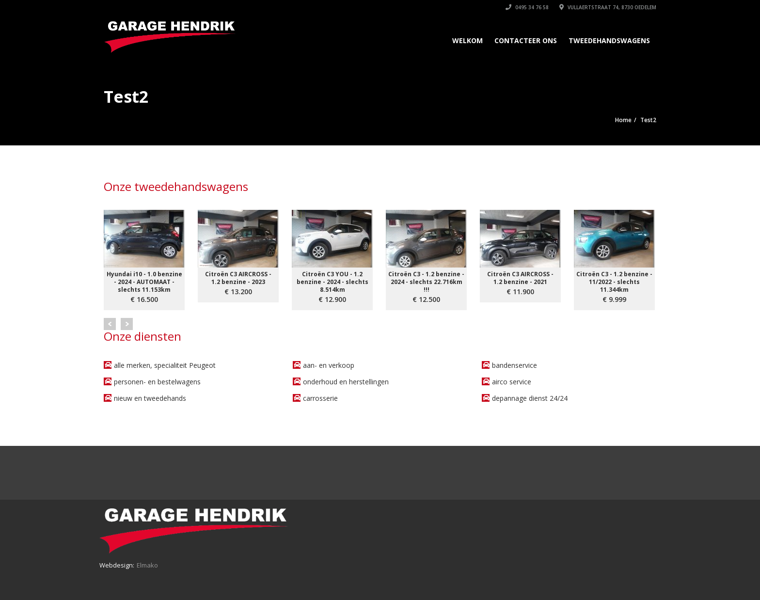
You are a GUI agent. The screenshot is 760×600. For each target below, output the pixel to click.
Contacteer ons (525, 40)
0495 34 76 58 (527, 7)
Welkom (467, 40)
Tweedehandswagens (609, 40)
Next (127, 324)
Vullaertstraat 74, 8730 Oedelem (607, 7)
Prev (110, 324)
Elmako (147, 565)
